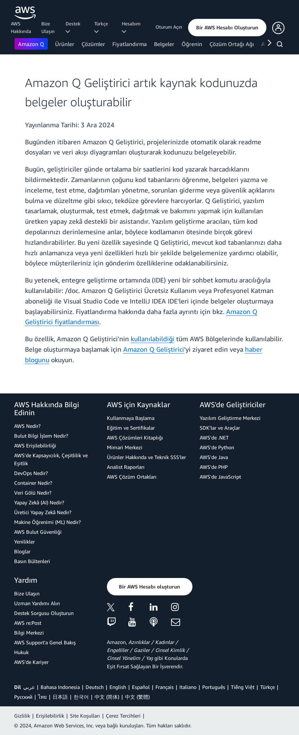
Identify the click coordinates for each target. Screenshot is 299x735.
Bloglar (22, 551)
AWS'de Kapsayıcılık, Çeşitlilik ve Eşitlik (51, 459)
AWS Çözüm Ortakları (132, 477)
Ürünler (64, 44)
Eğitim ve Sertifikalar (131, 428)
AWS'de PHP (214, 467)
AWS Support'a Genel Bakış (45, 642)
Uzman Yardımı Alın (37, 603)
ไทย (42, 697)
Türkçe (267, 687)
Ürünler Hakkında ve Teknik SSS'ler (146, 457)
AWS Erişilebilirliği (35, 445)
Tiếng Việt (242, 687)
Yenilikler (24, 541)
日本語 (60, 697)
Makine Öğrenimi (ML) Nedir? (47, 522)
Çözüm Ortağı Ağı (231, 44)
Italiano (187, 687)
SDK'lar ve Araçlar (220, 428)
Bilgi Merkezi (29, 632)
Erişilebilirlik (50, 716)
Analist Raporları (126, 467)
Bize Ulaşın (48, 27)
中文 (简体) (107, 697)
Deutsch (95, 687)
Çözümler (93, 44)
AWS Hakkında (21, 27)
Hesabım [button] (132, 27)
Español (141, 687)
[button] (227, 27)
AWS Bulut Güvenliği (38, 532)
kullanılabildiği (152, 339)
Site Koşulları (85, 716)
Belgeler (164, 44)
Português (213, 687)
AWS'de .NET (214, 437)
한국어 (81, 697)
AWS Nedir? (27, 426)
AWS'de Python (217, 447)
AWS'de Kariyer (31, 662)
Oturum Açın (168, 27)
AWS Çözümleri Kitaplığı (135, 437)
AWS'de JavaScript (220, 477)
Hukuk (21, 652)
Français (164, 687)
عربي (29, 687)
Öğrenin (192, 44)
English (117, 687)
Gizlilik (22, 716)
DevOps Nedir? (31, 473)
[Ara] (281, 45)
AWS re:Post (27, 623)
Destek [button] (74, 27)
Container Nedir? (33, 483)
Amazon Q (31, 44)
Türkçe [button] (102, 27)
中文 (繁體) (137, 697)
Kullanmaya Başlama (130, 418)
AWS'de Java (214, 457)
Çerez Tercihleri (123, 716)
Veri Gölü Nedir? (32, 493)
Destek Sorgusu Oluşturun (44, 613)
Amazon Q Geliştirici (153, 349)
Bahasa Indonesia (60, 687)
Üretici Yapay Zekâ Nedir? (42, 512)
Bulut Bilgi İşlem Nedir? (41, 436)
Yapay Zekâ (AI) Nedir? (39, 502)
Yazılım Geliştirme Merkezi (230, 418)
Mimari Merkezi (124, 447)
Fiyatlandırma (129, 44)
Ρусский (23, 697)
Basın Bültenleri (32, 561)
